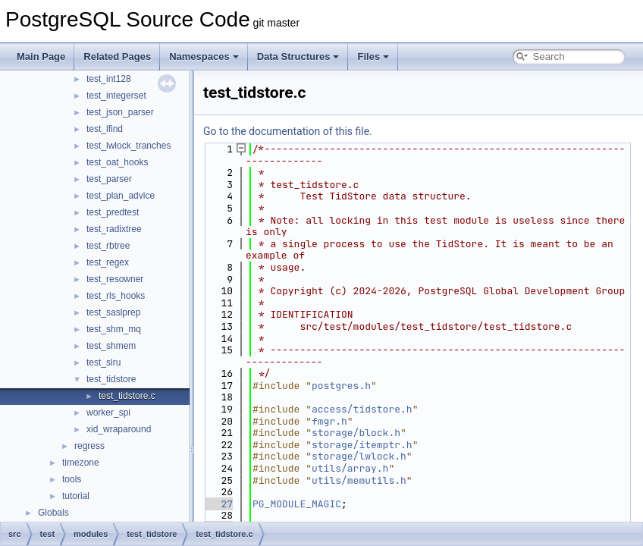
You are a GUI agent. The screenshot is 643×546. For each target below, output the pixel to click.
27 (218, 503)
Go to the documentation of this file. (287, 131)
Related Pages (117, 56)
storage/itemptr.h (362, 444)
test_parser (109, 179)
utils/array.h (350, 468)
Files (373, 56)
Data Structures (298, 56)
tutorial (75, 496)
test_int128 (108, 79)
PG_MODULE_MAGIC (296, 503)
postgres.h (341, 385)
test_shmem (111, 345)
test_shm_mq (113, 329)
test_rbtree (108, 245)
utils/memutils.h (359, 480)
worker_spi (108, 412)
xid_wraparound (118, 429)
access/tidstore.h (362, 409)
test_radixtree (114, 229)
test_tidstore (111, 379)
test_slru (103, 362)
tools (71, 479)
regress (89, 446)
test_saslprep (113, 312)
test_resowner (114, 279)
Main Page (41, 56)
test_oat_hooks (117, 162)
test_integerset (116, 95)
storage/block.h (356, 432)
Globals (53, 512)
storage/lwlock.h (359, 456)
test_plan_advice (120, 195)
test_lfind (104, 129)
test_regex (107, 262)
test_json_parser (120, 112)
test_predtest (112, 212)
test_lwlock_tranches (128, 145)
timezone (80, 462)
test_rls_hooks (115, 295)
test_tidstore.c (127, 396)
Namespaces (204, 56)
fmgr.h (329, 421)
